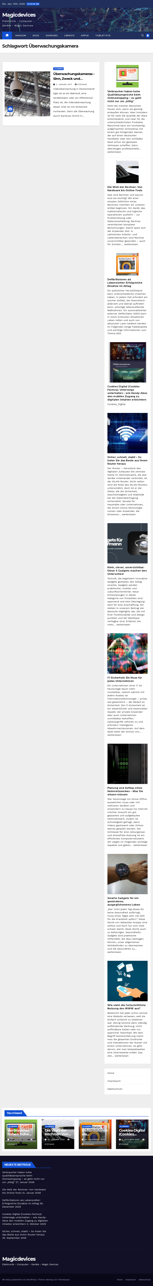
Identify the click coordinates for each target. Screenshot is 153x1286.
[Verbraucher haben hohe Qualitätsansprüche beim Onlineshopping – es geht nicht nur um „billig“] (127, 76)
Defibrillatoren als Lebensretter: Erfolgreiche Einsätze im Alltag (124, 282)
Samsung (52, 35)
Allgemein (58, 68)
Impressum (114, 1081)
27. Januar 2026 (19, 1140)
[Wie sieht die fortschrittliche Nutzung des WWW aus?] (127, 981)
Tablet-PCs (103, 35)
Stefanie (81, 84)
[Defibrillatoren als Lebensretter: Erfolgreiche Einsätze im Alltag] (127, 264)
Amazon (20, 35)
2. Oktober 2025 (131, 1140)
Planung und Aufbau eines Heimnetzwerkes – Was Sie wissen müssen (125, 791)
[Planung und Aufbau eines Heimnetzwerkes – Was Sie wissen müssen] (127, 764)
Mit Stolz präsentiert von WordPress (19, 1280)
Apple (85, 35)
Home (110, 1073)
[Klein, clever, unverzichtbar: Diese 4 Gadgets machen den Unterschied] (127, 543)
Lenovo (69, 35)
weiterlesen (114, 151)
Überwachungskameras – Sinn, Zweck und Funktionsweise (74, 78)
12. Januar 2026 (56, 1140)
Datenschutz (115, 1088)
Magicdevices (19, 15)
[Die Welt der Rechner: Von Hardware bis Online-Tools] (127, 172)
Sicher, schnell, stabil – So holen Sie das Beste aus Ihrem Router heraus (127, 460)
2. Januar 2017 (64, 84)
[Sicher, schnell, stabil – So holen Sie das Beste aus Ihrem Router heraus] (127, 433)
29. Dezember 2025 (95, 1140)
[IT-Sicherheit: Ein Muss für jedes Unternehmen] (127, 653)
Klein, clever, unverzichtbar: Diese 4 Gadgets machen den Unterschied (127, 570)
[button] (142, 35)
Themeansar (64, 1280)
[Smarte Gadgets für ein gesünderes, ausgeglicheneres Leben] (127, 874)
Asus (36, 35)
